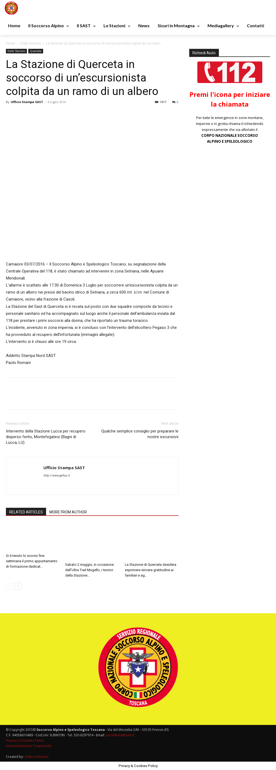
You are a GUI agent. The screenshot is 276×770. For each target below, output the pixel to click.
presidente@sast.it (119, 735)
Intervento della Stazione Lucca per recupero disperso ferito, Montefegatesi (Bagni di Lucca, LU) (45, 437)
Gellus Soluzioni (37, 756)
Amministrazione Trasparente (28, 746)
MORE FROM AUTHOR (68, 512)
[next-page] (18, 586)
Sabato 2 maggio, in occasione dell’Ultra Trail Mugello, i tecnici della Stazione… (89, 570)
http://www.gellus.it (56, 475)
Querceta (36, 51)
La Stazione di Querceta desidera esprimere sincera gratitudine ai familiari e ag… (150, 570)
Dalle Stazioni (30, 43)
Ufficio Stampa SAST (27, 102)
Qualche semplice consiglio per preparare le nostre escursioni (139, 434)
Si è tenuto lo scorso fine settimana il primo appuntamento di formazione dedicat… (31, 561)
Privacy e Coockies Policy (25, 740)
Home (10, 43)
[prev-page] (9, 586)
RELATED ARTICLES (26, 512)
